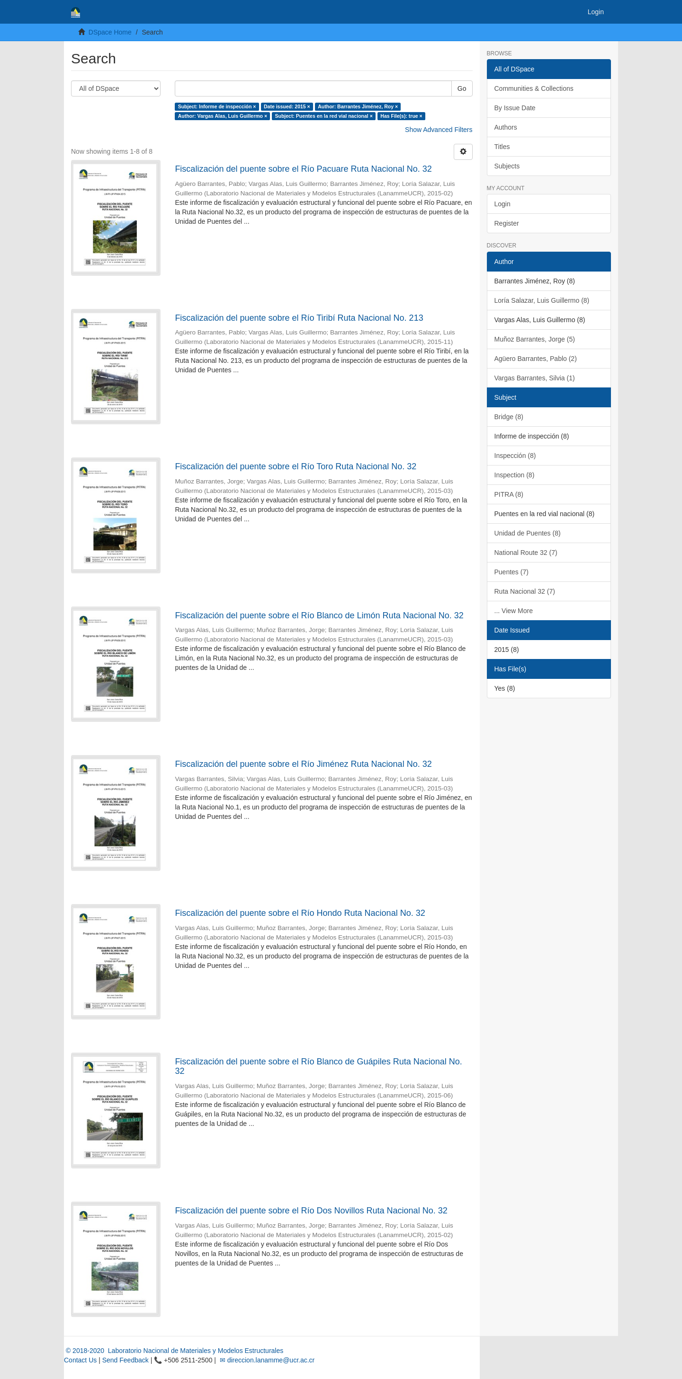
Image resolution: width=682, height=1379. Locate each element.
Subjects (507, 166)
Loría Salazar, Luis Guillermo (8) (542, 300)
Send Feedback (125, 1360)
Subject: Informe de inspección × (217, 106)
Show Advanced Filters (438, 129)
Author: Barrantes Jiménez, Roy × (358, 106)
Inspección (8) (515, 455)
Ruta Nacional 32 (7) (524, 591)
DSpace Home (110, 32)
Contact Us (80, 1360)
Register (506, 223)
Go (462, 88)
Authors (505, 127)
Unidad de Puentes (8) (527, 533)
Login (502, 204)
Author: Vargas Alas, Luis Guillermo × (222, 116)
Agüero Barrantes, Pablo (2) (535, 358)
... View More (513, 611)
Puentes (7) (511, 572)
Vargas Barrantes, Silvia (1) (534, 378)
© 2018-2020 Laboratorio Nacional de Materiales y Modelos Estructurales (173, 1350)
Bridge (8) (508, 417)
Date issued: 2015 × (287, 106)
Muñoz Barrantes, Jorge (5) (534, 339)
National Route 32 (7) (525, 552)
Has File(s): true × (401, 116)
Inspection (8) (514, 475)
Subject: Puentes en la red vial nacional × (324, 116)
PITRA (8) (508, 494)
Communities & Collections (534, 88)
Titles (502, 146)
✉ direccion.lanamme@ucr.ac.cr (266, 1360)
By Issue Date (515, 108)
